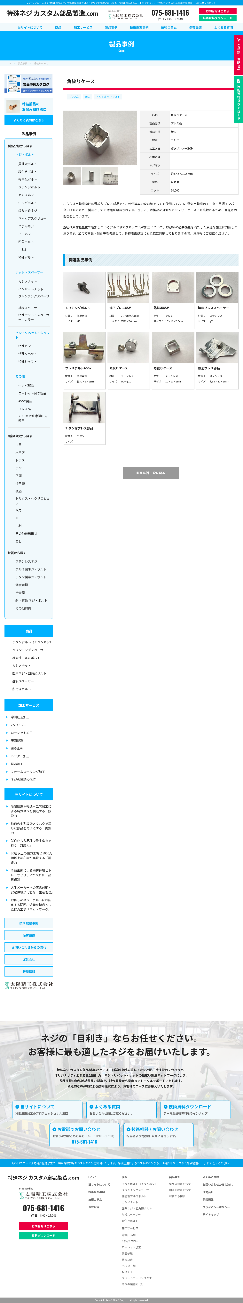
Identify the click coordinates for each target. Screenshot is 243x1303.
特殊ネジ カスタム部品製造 (52, 13)
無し (87, 96)
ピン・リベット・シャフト (32, 335)
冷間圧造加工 (20, 717)
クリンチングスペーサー (33, 298)
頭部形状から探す (180, 1190)
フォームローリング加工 (28, 771)
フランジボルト (29, 187)
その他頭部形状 (26, 533)
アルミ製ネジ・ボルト (108, 96)
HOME (92, 1177)
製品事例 (174, 1177)
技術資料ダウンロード (217, 18)
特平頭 (20, 483)
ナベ (18, 468)
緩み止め (17, 748)
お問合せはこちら (217, 11)
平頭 (18, 475)
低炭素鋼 (21, 584)
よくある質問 (211, 1177)
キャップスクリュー (32, 218)
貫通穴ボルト (27, 163)
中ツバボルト (27, 202)
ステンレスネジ (26, 561)
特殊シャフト (27, 361)
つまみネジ (26, 226)
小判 (18, 525)
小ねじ (23, 249)
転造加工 (17, 763)
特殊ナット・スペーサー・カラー (33, 317)
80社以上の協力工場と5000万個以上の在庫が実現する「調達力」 (31, 858)
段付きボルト (27, 171)
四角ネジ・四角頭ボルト (29, 673)
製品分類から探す (180, 1184)
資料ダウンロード (43, 1235)
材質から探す (177, 1196)
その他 (20, 376)
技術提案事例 (29, 923)
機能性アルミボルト (26, 657)
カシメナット (27, 281)
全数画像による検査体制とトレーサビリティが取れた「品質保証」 (31, 875)
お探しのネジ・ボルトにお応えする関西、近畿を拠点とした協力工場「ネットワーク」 (31, 905)
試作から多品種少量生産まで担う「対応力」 (31, 843)
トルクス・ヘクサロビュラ (32, 500)
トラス (20, 460)
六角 (18, 444)
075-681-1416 (170, 12)
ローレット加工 (22, 732)
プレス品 (74, 96)
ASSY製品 (25, 401)
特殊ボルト (26, 257)
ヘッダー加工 (20, 756)
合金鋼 (20, 592)
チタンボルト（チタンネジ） (32, 642)
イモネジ (24, 234)
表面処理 (17, 740)
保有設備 (29, 935)
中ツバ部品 (26, 385)
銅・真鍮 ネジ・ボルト (31, 600)
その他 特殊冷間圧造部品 (32, 418)
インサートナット (30, 289)
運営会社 (29, 959)
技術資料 (238, 102)
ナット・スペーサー (29, 272)
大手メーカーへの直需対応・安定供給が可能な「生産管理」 (32, 889)
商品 (28, 630)
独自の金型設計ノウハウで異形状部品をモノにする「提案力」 (31, 828)
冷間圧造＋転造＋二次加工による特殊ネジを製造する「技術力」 (31, 811)
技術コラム (95, 1199)
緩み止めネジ (27, 210)
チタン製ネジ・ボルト (31, 577)
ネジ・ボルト (24, 154)
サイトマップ (211, 1214)
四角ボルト (26, 241)
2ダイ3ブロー (20, 724)
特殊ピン (24, 345)
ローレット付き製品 (32, 393)
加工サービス (28, 705)
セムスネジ (26, 194)
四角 (18, 510)
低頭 (18, 491)
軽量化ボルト (27, 179)
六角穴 (20, 452)
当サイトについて (29, 794)
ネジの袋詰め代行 (23, 779)
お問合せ (238, 57)
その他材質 (23, 608)
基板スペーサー (29, 307)
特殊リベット (27, 353)
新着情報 (29, 971)
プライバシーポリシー (216, 1207)
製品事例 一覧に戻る (150, 472)
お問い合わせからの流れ (29, 947)
